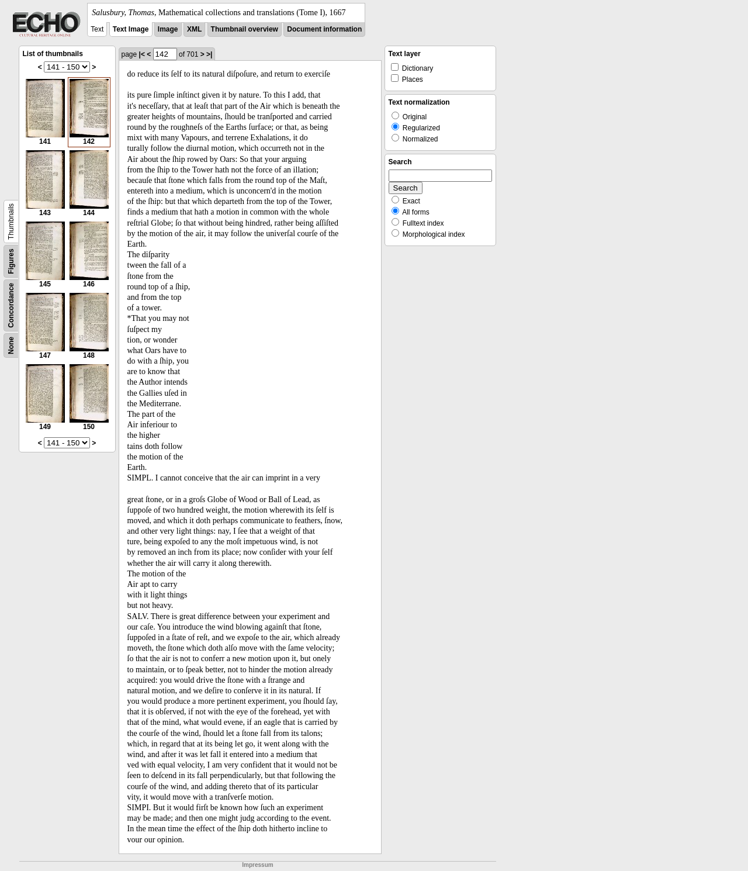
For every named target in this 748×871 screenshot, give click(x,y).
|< (142, 54)
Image (168, 29)
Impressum (257, 865)
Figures (11, 261)
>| (209, 54)
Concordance (11, 305)
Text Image (131, 29)
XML (194, 29)
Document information (324, 29)
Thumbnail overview (244, 29)
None (11, 345)
